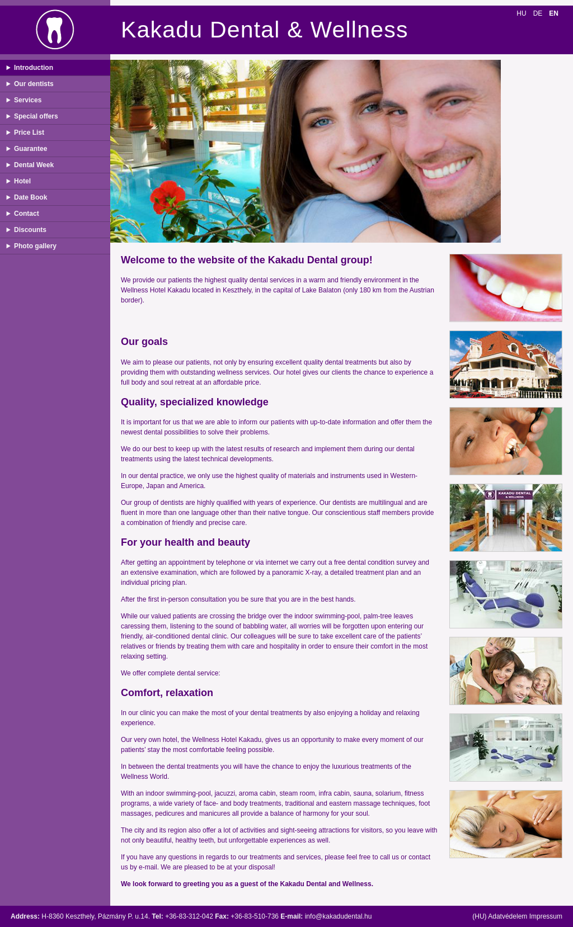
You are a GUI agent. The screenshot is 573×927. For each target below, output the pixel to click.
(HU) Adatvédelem (499, 916)
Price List (29, 132)
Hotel (22, 181)
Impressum (545, 916)
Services (27, 100)
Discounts (30, 230)
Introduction (33, 68)
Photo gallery (35, 246)
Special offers (36, 116)
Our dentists (34, 84)
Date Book (30, 197)
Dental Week (34, 165)
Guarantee (30, 149)
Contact (26, 213)
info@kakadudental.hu (338, 916)
